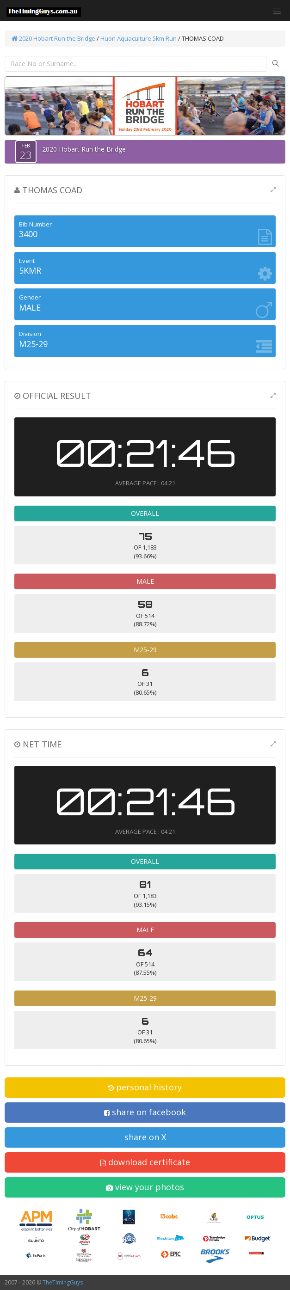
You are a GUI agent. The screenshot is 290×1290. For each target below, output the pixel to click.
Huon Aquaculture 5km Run (138, 38)
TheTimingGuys (63, 1282)
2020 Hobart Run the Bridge (53, 38)
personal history (145, 1087)
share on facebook (145, 1112)
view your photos (145, 1186)
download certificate (145, 1162)
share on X (145, 1137)
